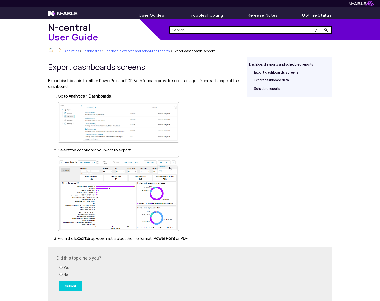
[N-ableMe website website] (361, 4)
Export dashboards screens (276, 72)
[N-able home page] (63, 15)
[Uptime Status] (317, 15)
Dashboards (91, 51)
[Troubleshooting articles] (206, 15)
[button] (315, 30)
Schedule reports (267, 88)
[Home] (73, 32)
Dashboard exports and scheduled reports (137, 51)
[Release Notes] (263, 15)
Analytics (72, 51)
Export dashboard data (271, 80)
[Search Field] (250, 30)
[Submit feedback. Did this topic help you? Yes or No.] (122, 273)
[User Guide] (151, 15)
